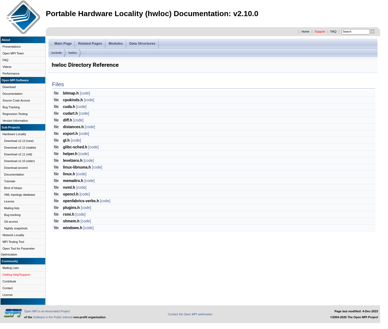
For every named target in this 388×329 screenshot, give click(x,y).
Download (9, 87)
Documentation (12, 93)
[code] (85, 93)
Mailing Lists (10, 268)
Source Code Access (16, 100)
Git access (11, 221)
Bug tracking (12, 214)
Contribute (9, 281)
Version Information (15, 120)
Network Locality (13, 235)
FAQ (333, 31)
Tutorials (9, 181)
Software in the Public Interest (52, 317)
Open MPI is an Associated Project (47, 311)
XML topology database (19, 194)
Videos (6, 66)
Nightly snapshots (15, 228)
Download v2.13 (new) (18, 140)
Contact (7, 288)
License (9, 201)
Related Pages (90, 43)
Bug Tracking (11, 107)
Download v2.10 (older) (19, 161)
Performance (10, 73)
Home (305, 31)
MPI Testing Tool (13, 241)
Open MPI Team (13, 53)
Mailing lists (11, 208)
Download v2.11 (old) (18, 154)
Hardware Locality (14, 134)
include (56, 52)
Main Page (63, 43)
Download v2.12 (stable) (20, 147)
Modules (116, 43)
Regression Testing (14, 114)
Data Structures (142, 43)
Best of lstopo (13, 188)
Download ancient (15, 167)
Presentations (11, 46)
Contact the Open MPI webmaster (190, 314)
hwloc (73, 52)
